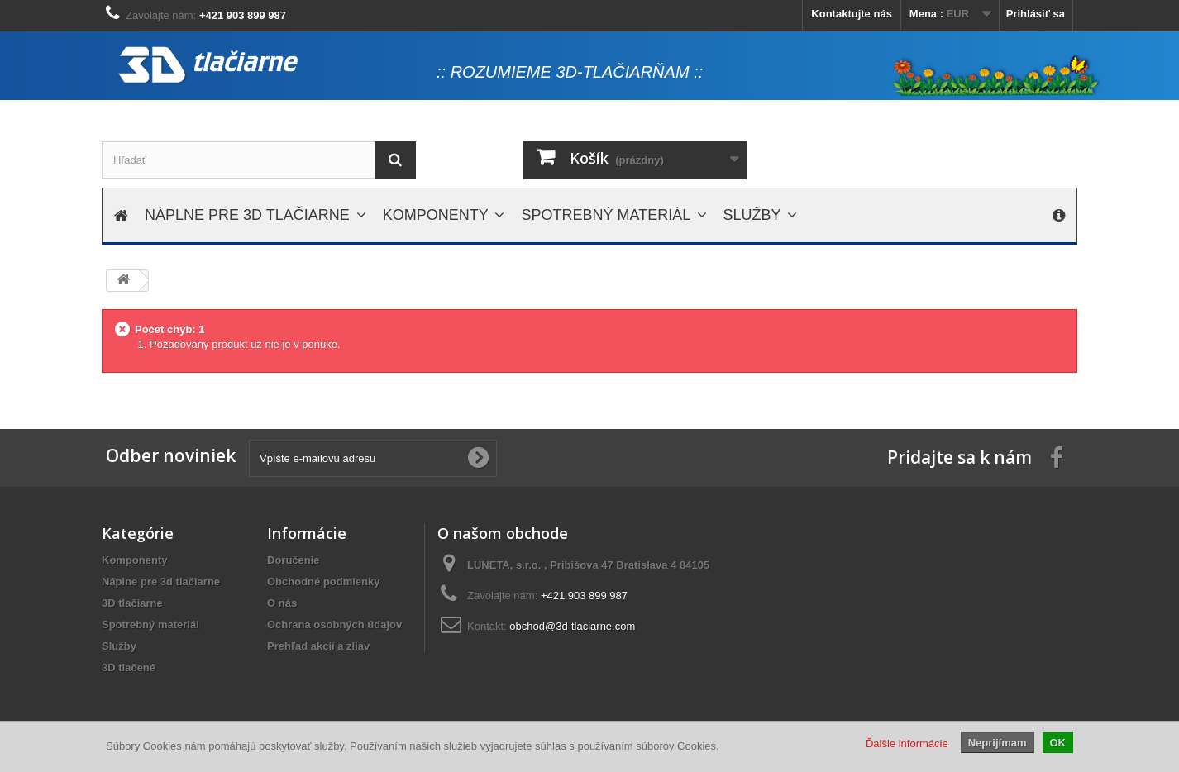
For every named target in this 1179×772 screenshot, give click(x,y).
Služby (119, 646)
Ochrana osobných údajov (334, 624)
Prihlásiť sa (1035, 13)
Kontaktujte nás (851, 13)
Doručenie (293, 560)
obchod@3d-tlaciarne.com (572, 626)
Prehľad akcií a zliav (318, 646)
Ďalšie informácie (907, 743)
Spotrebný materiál (150, 624)
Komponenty (134, 560)
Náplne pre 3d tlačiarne (161, 581)
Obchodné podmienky (323, 581)
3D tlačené (128, 667)
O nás (282, 603)
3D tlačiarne (132, 603)
